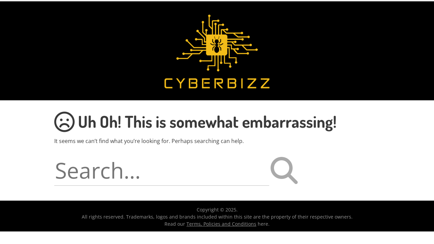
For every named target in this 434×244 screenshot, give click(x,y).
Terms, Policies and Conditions (221, 224)
